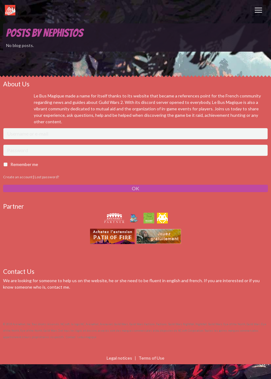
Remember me (24, 164)
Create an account (18, 177)
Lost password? (47, 177)
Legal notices (119, 358)
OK (135, 188)
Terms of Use (151, 358)
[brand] (11, 10)
